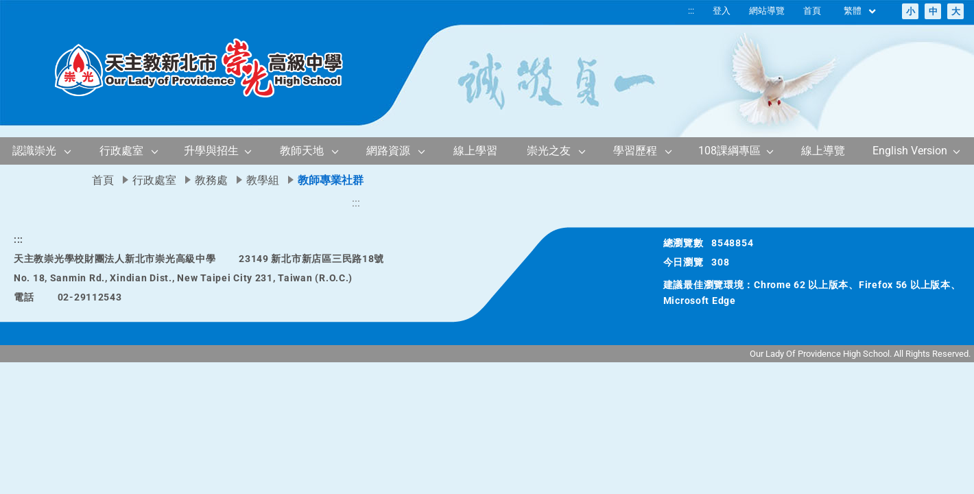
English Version (909, 150)
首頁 (812, 10)
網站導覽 (767, 10)
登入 (721, 10)
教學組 (262, 180)
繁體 (860, 11)
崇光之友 (549, 150)
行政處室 (121, 150)
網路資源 (388, 150)
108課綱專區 (729, 150)
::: (691, 10)
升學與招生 (211, 150)
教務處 (211, 180)
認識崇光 (34, 150)
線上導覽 (823, 150)
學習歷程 (635, 150)
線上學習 (475, 150)
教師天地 (302, 150)
